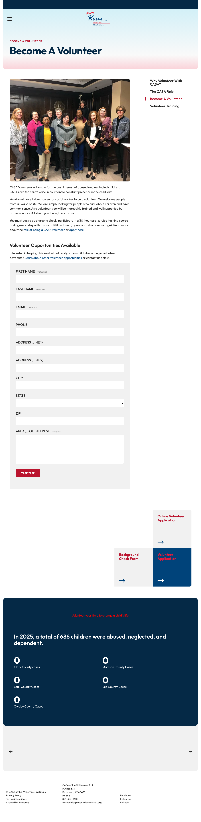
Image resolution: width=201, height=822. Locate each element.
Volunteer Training (164, 110)
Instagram (125, 804)
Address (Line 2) (29, 364)
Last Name (25, 293)
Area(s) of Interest (33, 435)
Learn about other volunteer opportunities (53, 262)
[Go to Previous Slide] (10, 758)
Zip (18, 418)
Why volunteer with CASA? (166, 86)
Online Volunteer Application (171, 523)
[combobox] (184, 21)
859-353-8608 (70, 804)
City (19, 382)
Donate (121, 5)
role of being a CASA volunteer (44, 234)
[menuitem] (55, 20)
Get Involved (111, 21)
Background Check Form (129, 562)
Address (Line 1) (29, 347)
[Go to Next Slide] (190, 755)
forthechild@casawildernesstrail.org (82, 807)
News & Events (137, 21)
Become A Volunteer (166, 103)
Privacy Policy (13, 800)
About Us (55, 21)
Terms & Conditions (16, 804)
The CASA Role (162, 96)
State (21, 400)
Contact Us (187, 5)
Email (21, 311)
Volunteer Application (167, 562)
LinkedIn (124, 807)
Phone (21, 329)
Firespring (24, 807)
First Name (26, 275)
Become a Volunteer (145, 5)
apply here (76, 234)
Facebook (125, 800)
